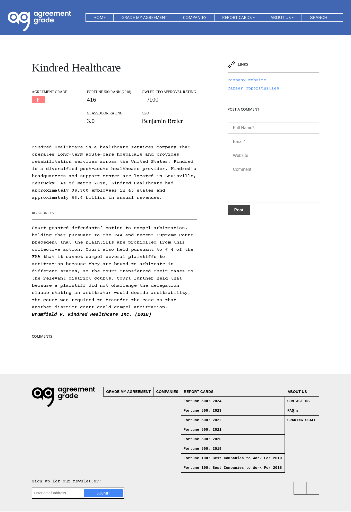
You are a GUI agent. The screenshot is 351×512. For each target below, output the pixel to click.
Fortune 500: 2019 (203, 449)
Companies (167, 392)
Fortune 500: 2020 (203, 440)
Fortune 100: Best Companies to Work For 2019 (233, 459)
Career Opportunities (253, 88)
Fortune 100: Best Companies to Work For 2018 (233, 468)
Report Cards (198, 392)
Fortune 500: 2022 (203, 421)
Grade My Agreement (128, 392)
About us (297, 392)
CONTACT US (298, 402)
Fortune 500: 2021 (203, 430)
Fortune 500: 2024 (203, 402)
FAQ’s (292, 411)
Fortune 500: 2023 (203, 411)
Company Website (247, 80)
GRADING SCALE (301, 421)
